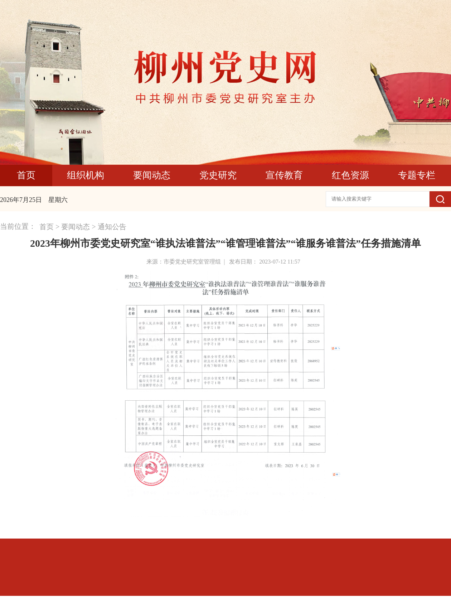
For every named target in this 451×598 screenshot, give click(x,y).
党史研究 (218, 175)
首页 (26, 175)
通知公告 (112, 227)
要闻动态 (151, 175)
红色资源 (350, 175)
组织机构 (85, 175)
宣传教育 (284, 175)
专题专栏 (416, 175)
